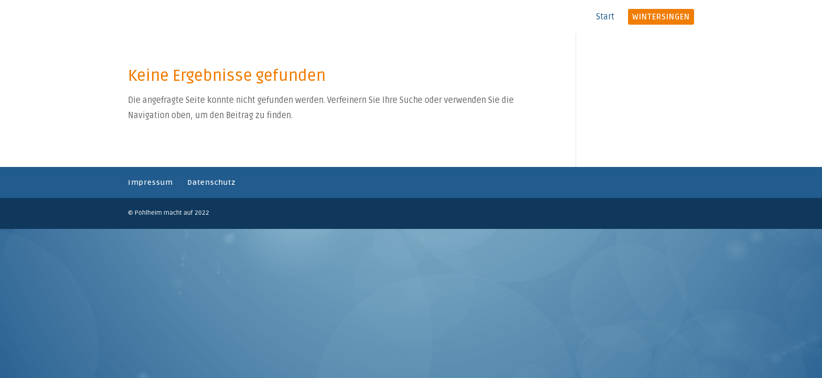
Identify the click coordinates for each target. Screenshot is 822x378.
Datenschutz (211, 182)
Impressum (150, 182)
